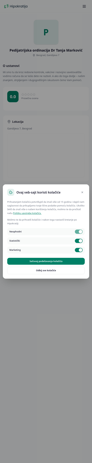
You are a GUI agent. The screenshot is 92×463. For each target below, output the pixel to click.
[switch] (79, 232)
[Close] (82, 192)
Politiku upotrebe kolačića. (27, 213)
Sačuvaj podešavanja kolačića (45, 261)
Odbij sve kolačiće (46, 270)
